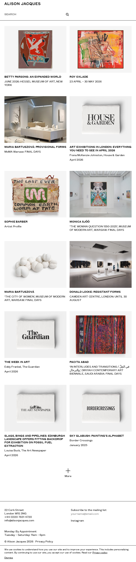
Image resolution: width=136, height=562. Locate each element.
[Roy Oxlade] (101, 56)
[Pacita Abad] (101, 343)
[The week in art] (35, 343)
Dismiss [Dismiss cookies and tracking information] (8, 557)
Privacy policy (99, 552)
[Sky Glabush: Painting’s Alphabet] (101, 421)
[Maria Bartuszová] (35, 271)
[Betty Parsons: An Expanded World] (35, 56)
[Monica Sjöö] (101, 201)
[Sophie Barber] (35, 201)
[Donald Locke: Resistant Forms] (101, 271)
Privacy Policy (44, 541)
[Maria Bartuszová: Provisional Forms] (35, 128)
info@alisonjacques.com (19, 520)
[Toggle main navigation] (129, 4)
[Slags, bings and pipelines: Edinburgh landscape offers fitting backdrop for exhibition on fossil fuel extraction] (35, 421)
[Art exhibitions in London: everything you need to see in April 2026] (101, 128)
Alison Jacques (16, 541)
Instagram (77, 520)
